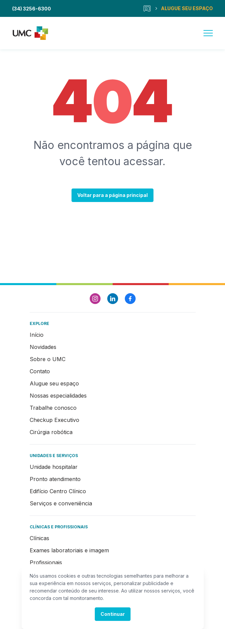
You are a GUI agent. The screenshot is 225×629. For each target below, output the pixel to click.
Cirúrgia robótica (51, 432)
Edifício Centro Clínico (58, 491)
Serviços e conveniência (61, 503)
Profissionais (46, 562)
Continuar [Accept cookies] (113, 614)
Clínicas (39, 538)
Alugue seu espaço (54, 383)
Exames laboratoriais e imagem (69, 550)
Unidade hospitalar (54, 466)
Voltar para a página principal (112, 195)
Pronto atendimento (55, 479)
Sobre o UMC (47, 359)
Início (37, 334)
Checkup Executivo (54, 420)
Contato (40, 371)
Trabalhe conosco (53, 407)
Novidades (43, 347)
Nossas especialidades (58, 395)
